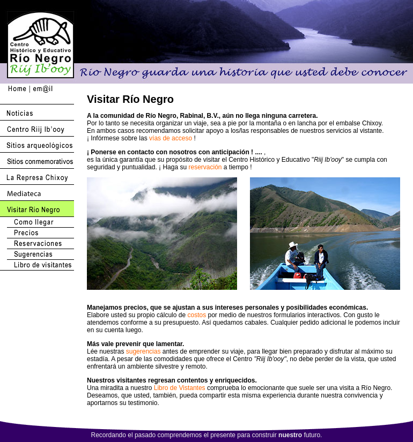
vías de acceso (170, 138)
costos (196, 315)
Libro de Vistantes (179, 388)
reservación (205, 167)
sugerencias (143, 351)
